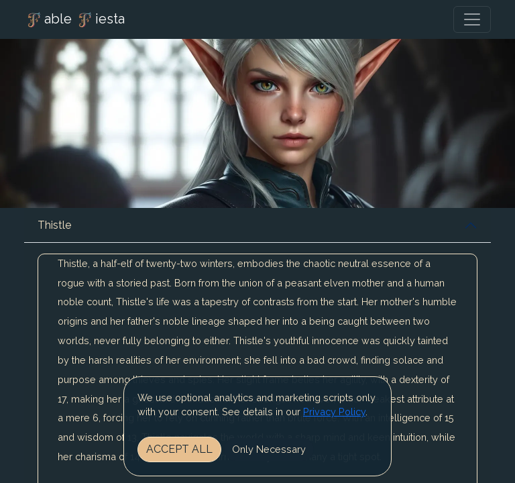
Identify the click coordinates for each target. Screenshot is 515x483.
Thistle (54, 225)
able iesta (74, 20)
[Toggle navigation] (472, 19)
